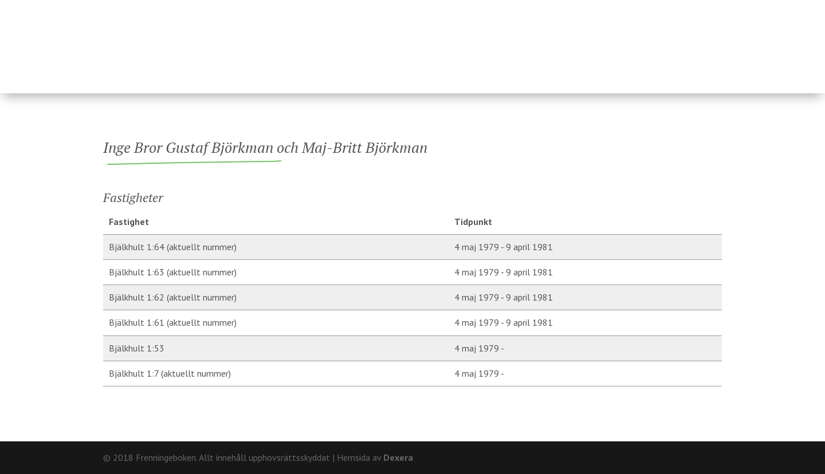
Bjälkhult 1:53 (136, 348)
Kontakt (702, 9)
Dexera (398, 457)
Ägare (410, 41)
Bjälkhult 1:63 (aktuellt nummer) (173, 272)
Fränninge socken (502, 41)
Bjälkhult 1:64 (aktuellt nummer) (173, 246)
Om (664, 9)
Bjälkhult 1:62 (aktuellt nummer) (173, 297)
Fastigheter (336, 41)
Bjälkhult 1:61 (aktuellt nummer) (173, 322)
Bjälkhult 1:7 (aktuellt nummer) (170, 373)
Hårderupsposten (644, 41)
